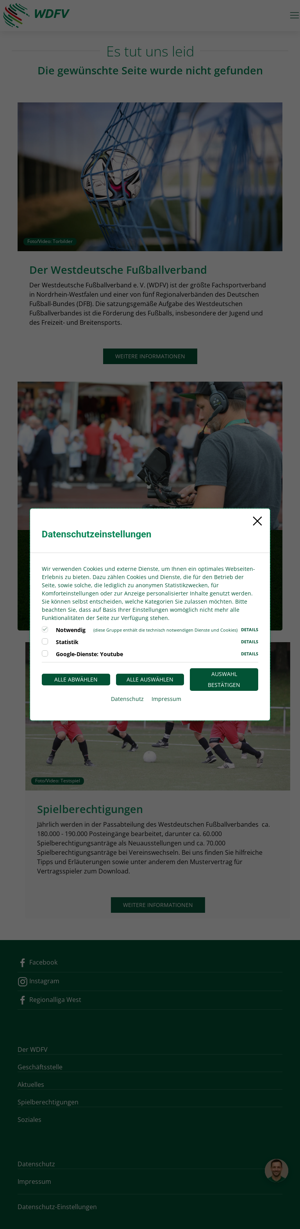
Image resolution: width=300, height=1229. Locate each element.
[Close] (257, 521)
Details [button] (249, 629)
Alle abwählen (76, 679)
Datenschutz (127, 699)
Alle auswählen (150, 679)
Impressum (166, 699)
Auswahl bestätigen (224, 679)
